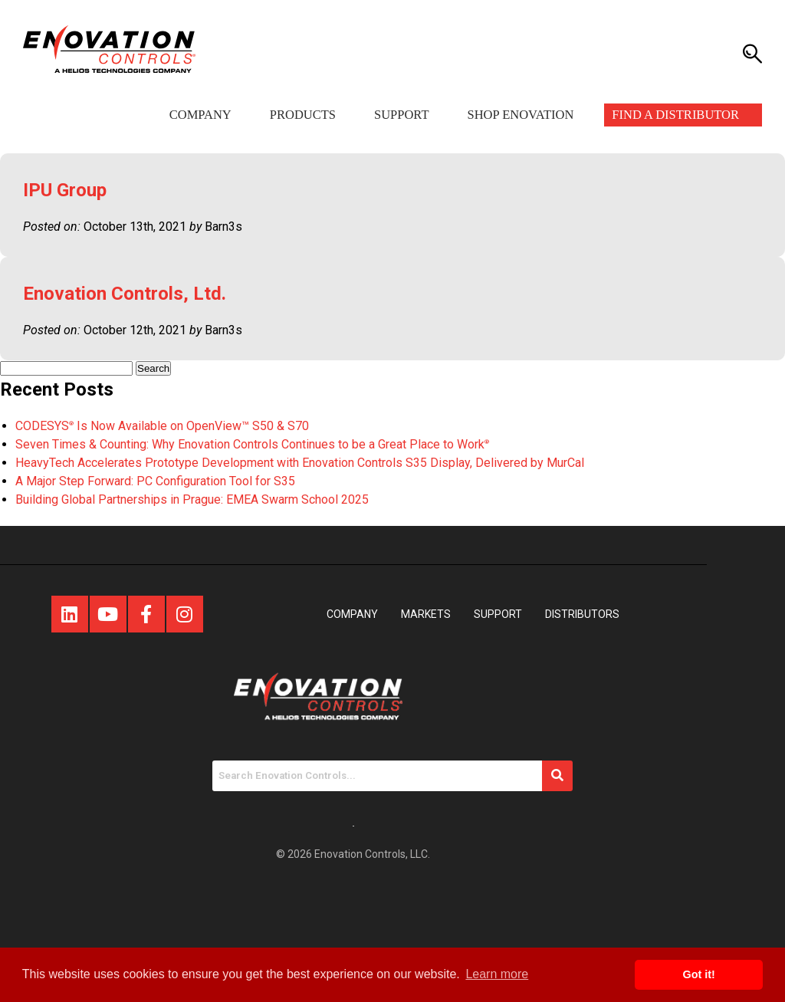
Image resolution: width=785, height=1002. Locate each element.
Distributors (582, 614)
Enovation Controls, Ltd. (124, 293)
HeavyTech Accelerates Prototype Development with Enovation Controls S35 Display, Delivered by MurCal (299, 462)
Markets (426, 614)
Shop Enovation (520, 114)
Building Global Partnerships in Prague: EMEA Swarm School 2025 (192, 499)
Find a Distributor (675, 114)
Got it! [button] (699, 974)
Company (200, 114)
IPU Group (65, 190)
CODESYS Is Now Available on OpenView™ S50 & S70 (162, 426)
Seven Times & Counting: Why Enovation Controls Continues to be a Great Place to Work (252, 444)
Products (303, 114)
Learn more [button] (496, 974)
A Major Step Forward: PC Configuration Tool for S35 (155, 481)
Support (401, 114)
